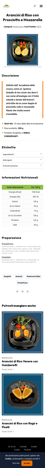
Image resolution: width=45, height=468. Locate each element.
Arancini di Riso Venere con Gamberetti (20, 363)
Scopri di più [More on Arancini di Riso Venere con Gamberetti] (8, 369)
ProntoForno (22, 283)
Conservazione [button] (22, 165)
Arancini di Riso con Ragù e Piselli (19, 425)
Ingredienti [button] (22, 154)
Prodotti (27, 450)
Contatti (23, 446)
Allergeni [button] (22, 160)
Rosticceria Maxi (33, 276)
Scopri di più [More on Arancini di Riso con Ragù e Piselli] (8, 431)
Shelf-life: (8, 123)
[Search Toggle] (34, 6)
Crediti (17, 450)
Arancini (19, 276)
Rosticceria (7, 358)
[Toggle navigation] (41, 6)
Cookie (34, 446)
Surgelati (7, 276)
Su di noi (11, 446)
